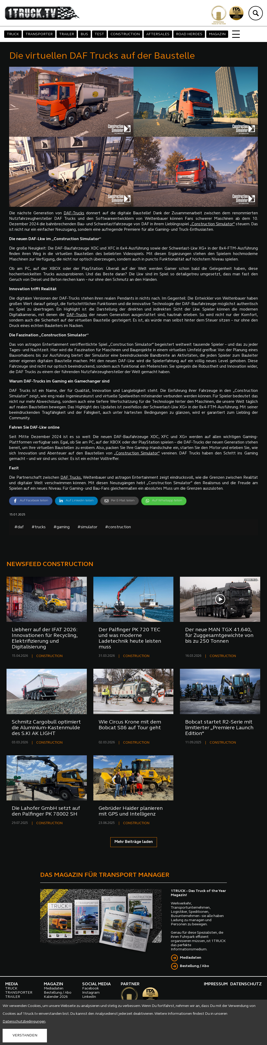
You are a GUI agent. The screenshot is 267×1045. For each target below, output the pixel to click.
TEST (99, 34)
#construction (118, 527)
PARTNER (130, 984)
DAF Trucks (70, 478)
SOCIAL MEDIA (96, 984)
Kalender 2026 (56, 997)
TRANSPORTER (39, 34)
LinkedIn (89, 997)
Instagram (91, 993)
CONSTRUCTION (125, 34)
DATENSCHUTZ (246, 984)
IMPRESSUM (216, 984)
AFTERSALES (157, 34)
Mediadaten (190, 958)
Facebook (90, 989)
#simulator (87, 527)
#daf (19, 527)
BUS (84, 34)
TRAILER (66, 34)
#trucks (39, 527)
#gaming (61, 527)
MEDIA (11, 984)
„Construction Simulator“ (212, 224)
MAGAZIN (217, 34)
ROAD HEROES (189, 34)
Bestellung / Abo (194, 966)
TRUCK (13, 34)
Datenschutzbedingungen (24, 1022)
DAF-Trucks (74, 213)
